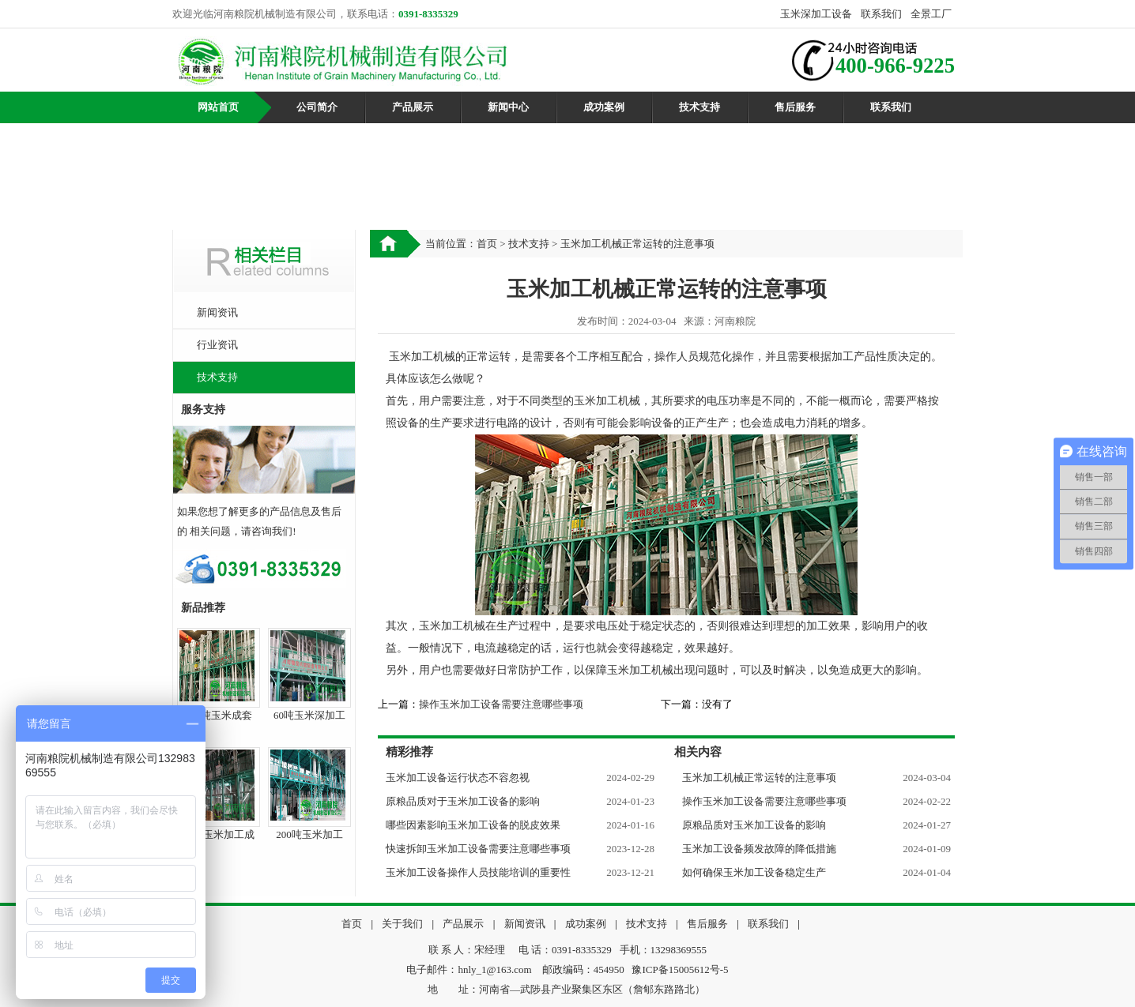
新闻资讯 (217, 312)
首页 (487, 244)
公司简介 (316, 107)
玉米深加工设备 (816, 14)
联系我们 (881, 14)
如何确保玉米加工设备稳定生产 (754, 872)
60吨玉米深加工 (309, 715)
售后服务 (795, 107)
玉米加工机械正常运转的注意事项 (759, 777)
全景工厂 (931, 14)
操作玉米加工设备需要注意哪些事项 (501, 704)
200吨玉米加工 (309, 834)
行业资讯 (217, 345)
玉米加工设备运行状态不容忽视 (458, 777)
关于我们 (402, 924)
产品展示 (412, 107)
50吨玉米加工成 (219, 834)
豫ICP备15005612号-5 (680, 969)
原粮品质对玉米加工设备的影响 (754, 825)
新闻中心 (508, 107)
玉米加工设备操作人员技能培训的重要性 (478, 872)
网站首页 (218, 107)
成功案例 (603, 107)
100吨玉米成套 (218, 715)
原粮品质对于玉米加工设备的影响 (463, 801)
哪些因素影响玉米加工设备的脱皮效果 (473, 825)
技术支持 (699, 107)
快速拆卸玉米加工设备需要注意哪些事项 (478, 849)
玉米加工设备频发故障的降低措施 (759, 849)
